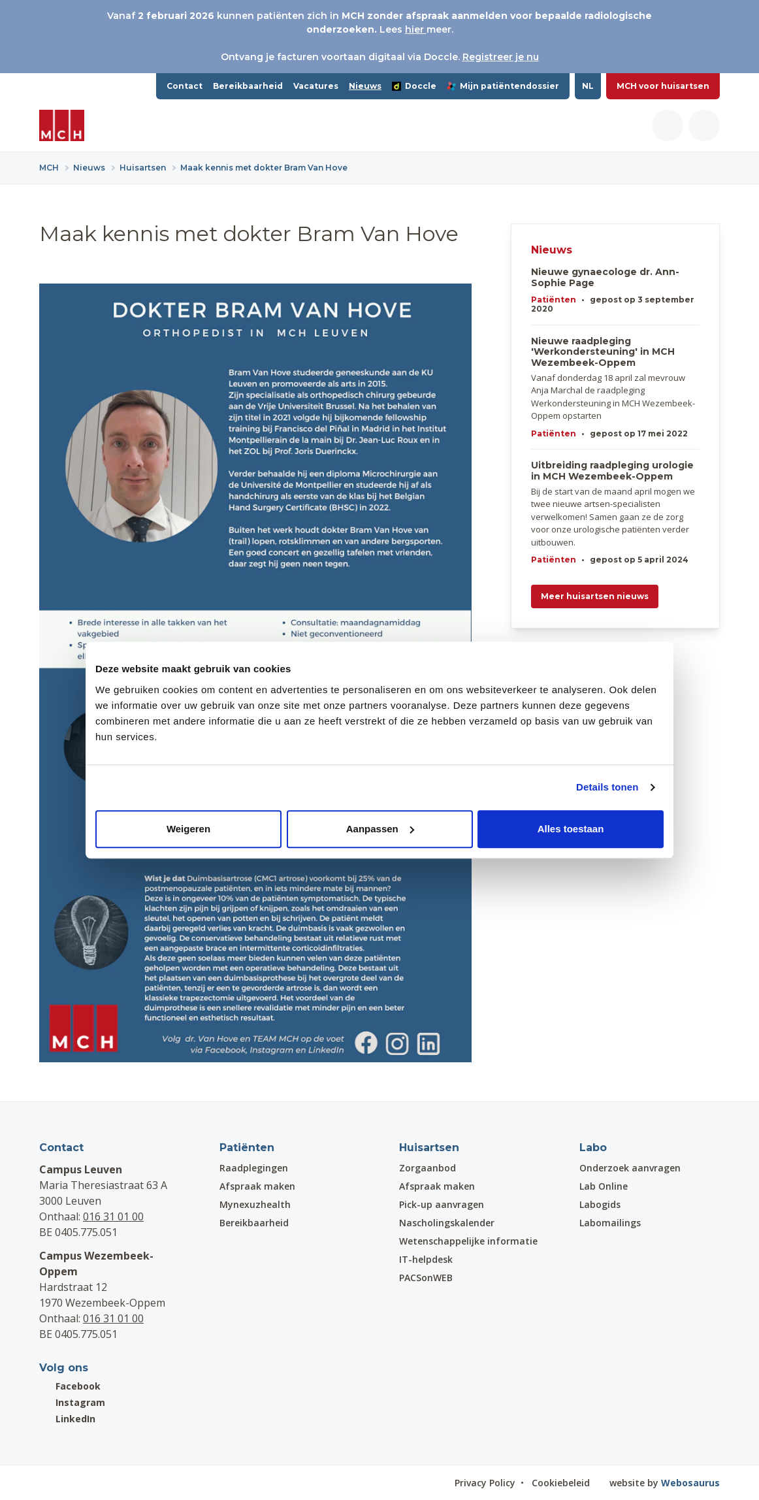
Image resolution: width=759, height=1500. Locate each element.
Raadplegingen (253, 1168)
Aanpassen (380, 828)
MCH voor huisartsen (663, 86)
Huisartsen (429, 1147)
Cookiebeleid (561, 1482)
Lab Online (603, 1186)
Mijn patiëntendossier (503, 86)
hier (416, 29)
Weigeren (188, 828)
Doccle (414, 86)
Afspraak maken (257, 1186)
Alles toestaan (571, 828)
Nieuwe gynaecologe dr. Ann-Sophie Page (605, 278)
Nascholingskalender (446, 1222)
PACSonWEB (426, 1277)
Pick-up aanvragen (441, 1204)
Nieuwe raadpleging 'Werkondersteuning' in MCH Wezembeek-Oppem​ (603, 352)
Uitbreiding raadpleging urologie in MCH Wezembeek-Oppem (612, 471)
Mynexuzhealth (255, 1204)
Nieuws (365, 86)
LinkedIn (67, 1418)
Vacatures (315, 86)
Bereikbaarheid (248, 86)
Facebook (70, 1386)
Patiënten (553, 299)
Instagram (72, 1402)
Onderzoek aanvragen (630, 1168)
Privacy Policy (485, 1482)
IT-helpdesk (426, 1259)
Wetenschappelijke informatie (468, 1241)
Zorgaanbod (427, 1168)
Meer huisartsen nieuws (595, 596)
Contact (184, 86)
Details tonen (607, 786)
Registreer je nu (500, 57)
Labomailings (610, 1222)
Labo (593, 1147)
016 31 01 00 (113, 1216)
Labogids (600, 1204)
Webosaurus (690, 1482)
